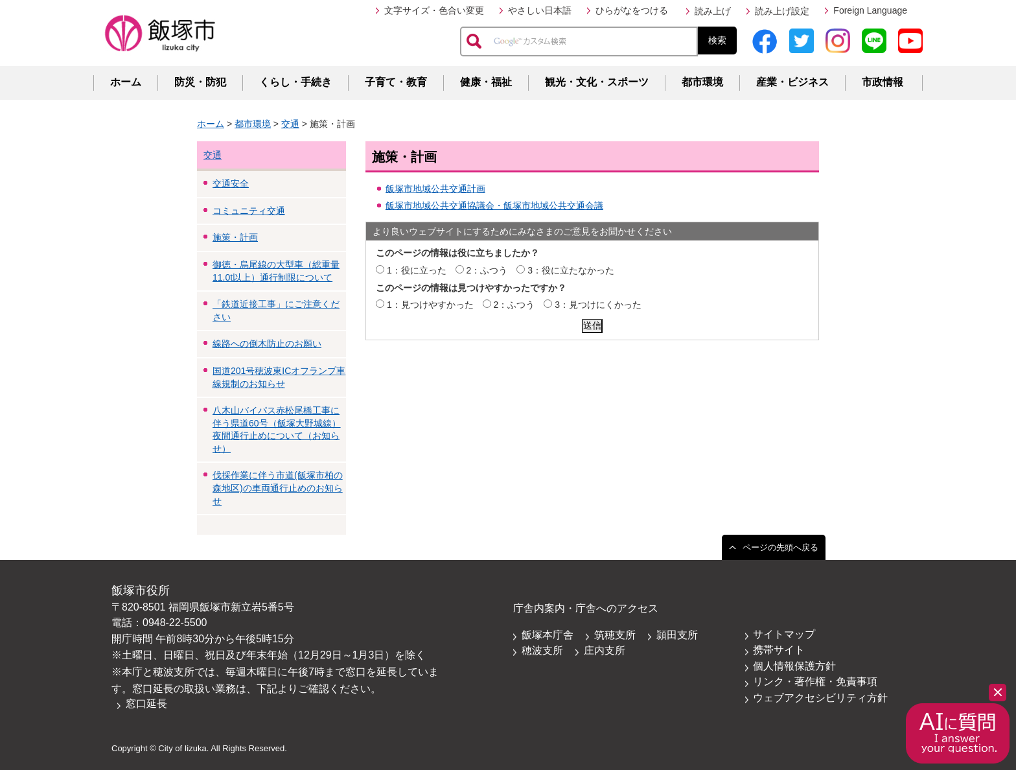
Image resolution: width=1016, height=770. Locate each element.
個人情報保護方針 (794, 665)
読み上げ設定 (782, 11)
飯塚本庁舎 (547, 634)
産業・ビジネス (792, 82)
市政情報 (882, 82)
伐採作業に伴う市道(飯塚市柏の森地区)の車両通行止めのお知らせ (278, 488)
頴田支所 (677, 634)
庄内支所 (604, 650)
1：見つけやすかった (430, 304)
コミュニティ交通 (249, 210)
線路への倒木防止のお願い (267, 343)
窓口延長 (146, 703)
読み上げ (713, 11)
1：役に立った (416, 270)
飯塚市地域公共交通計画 (435, 188)
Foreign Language (870, 10)
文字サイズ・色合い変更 (434, 10)
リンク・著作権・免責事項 (815, 681)
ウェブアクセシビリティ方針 (820, 697)
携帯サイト (779, 649)
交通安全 (231, 183)
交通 (290, 124)
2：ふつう (487, 270)
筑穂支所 (615, 634)
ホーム (125, 82)
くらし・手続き (295, 82)
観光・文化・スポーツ (597, 82)
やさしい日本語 (540, 10)
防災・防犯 (200, 82)
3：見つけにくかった (598, 304)
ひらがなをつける (631, 10)
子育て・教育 (396, 82)
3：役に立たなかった (570, 270)
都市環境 (702, 82)
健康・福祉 (486, 82)
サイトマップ (784, 634)
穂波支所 (542, 650)
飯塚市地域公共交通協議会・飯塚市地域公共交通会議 (494, 205)
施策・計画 (235, 237)
